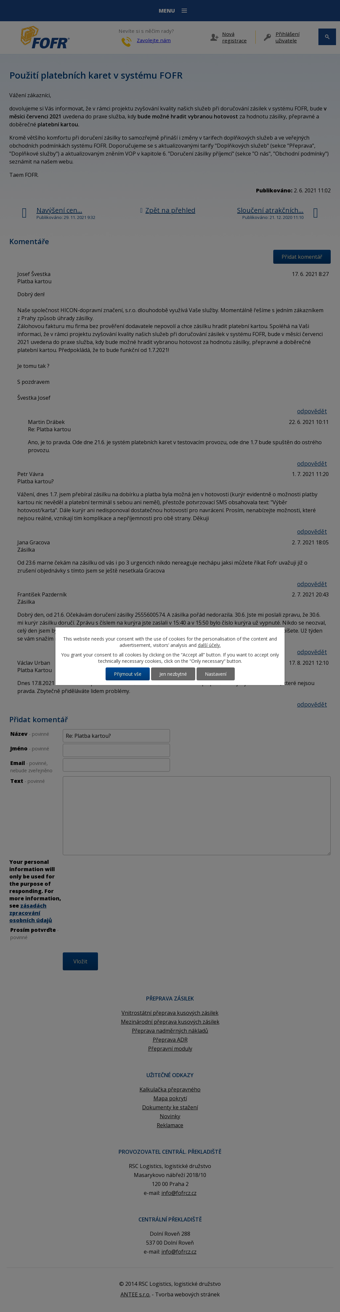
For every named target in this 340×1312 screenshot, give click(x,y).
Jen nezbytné (173, 674)
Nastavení (215, 674)
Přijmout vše (127, 674)
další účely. (209, 645)
